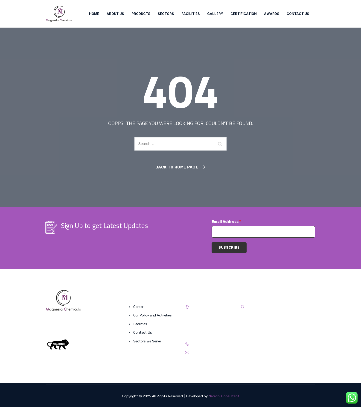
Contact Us (298, 14)
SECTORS (166, 14)
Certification (243, 14)
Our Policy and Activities (152, 315)
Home (94, 14)
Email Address (226, 221)
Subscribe (229, 248)
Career (138, 307)
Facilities (190, 14)
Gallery (215, 14)
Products (140, 14)
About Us (115, 14)
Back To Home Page (176, 167)
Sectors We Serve (147, 341)
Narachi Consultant (224, 396)
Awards (271, 14)
